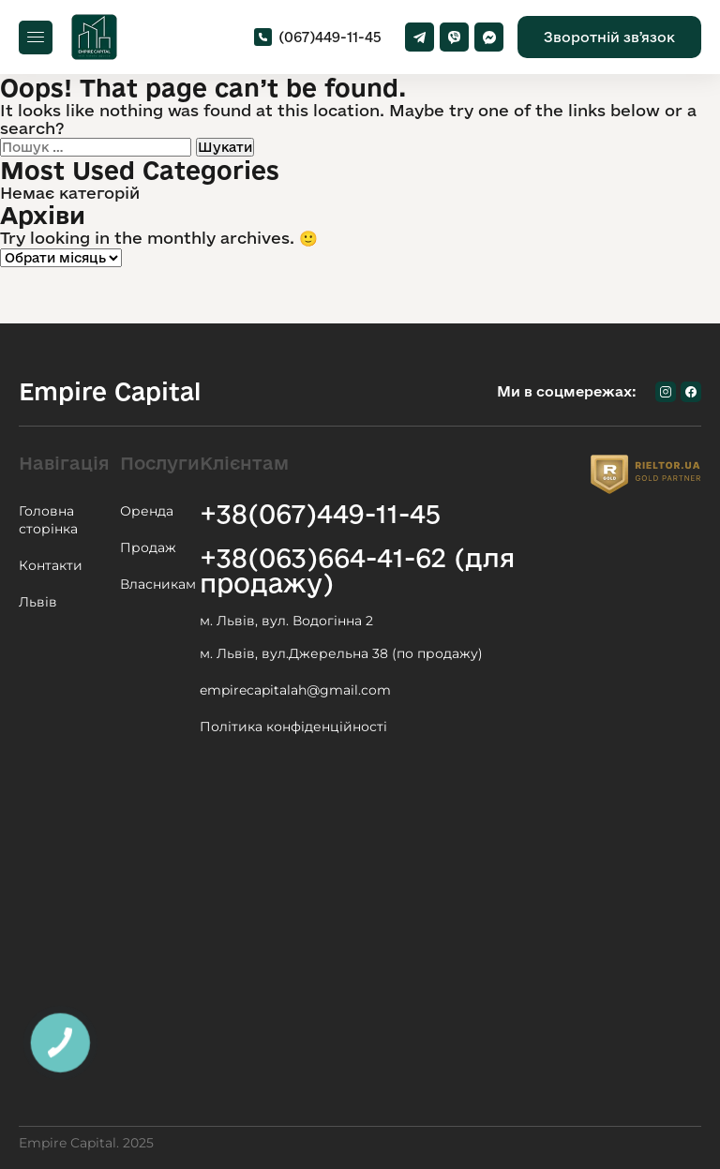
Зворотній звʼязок (609, 37)
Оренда (146, 510)
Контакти (50, 565)
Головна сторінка (48, 519)
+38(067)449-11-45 (320, 513)
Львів (38, 601)
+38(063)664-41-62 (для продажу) (357, 570)
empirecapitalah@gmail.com (295, 690)
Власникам (158, 584)
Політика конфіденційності (293, 726)
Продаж (148, 547)
